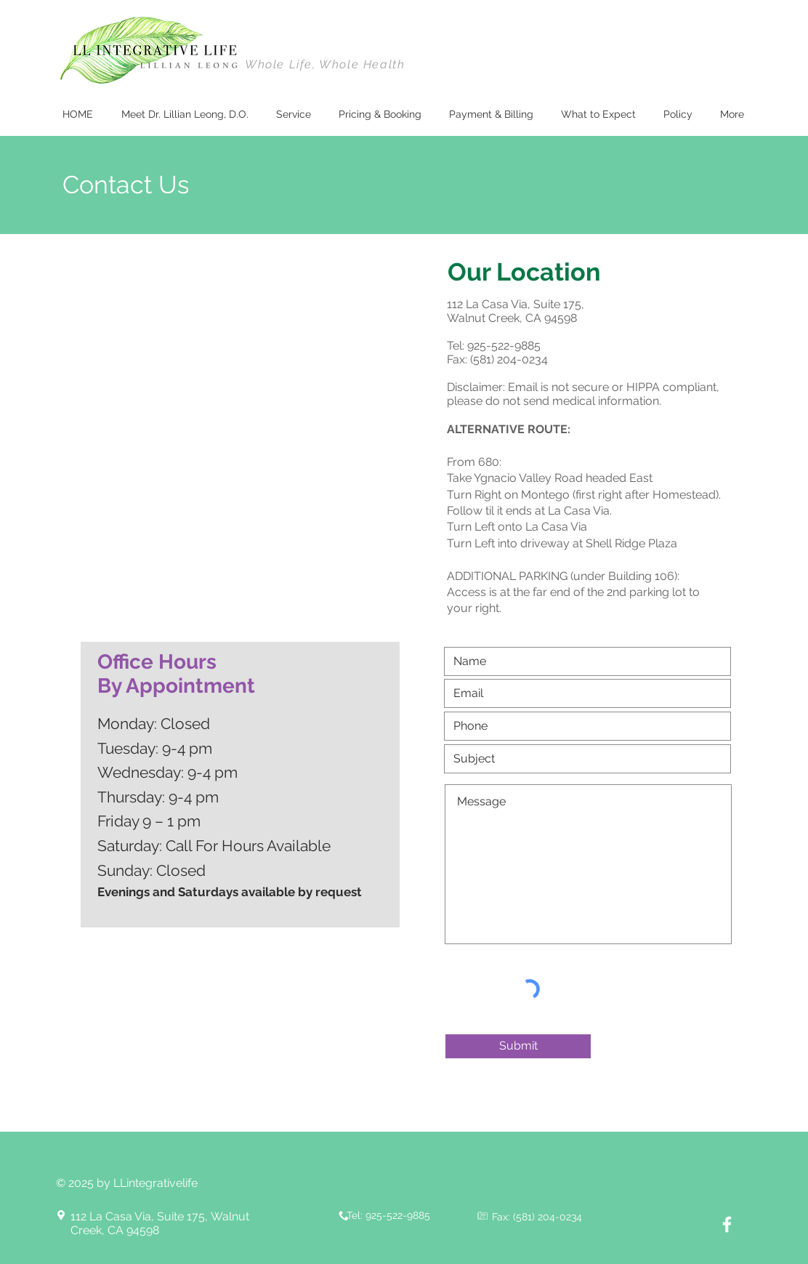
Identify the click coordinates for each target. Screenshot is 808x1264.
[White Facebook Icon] (727, 1224)
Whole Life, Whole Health (325, 64)
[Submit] (518, 1046)
